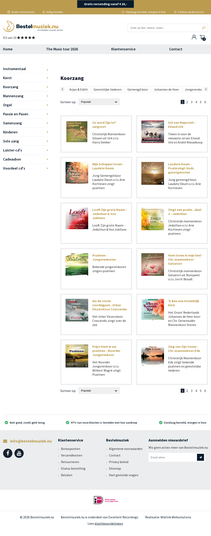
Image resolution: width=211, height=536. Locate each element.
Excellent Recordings (123, 517)
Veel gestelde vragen (123, 475)
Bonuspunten (70, 449)
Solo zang (11, 141)
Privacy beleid (118, 462)
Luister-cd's (12, 150)
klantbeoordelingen (109, 523)
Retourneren (70, 462)
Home (8, 49)
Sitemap (115, 468)
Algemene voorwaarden (125, 449)
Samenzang (12, 123)
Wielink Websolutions (176, 517)
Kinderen (10, 132)
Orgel (7, 105)
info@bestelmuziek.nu (27, 441)
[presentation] (62, 89)
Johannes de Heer (166, 89)
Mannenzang (13, 96)
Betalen (66, 475)
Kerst (7, 77)
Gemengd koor (137, 89)
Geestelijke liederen (108, 89)
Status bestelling (73, 468)
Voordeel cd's (14, 168)
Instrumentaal (14, 68)
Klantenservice (123, 49)
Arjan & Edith (78, 89)
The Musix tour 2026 (62, 49)
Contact (175, 49)
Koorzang (10, 86)
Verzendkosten (71, 455)
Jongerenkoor (195, 89)
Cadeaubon (12, 159)
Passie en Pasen (15, 114)
